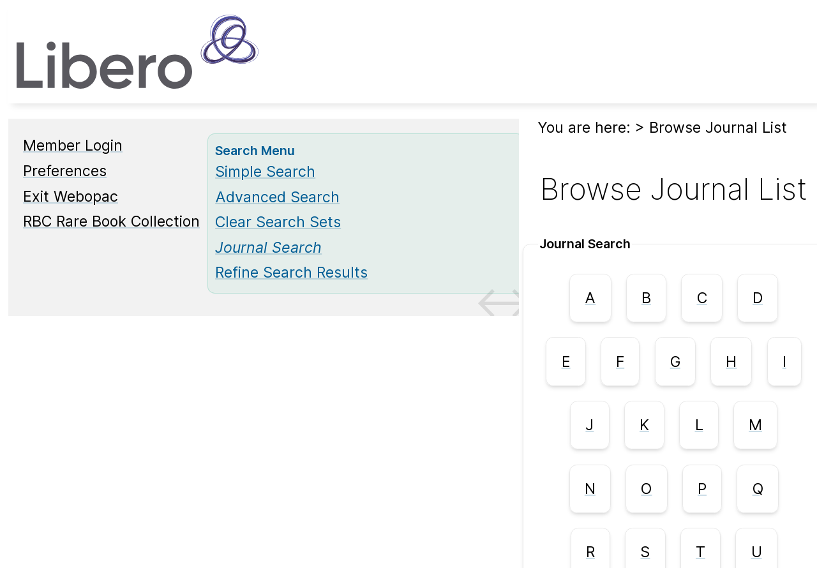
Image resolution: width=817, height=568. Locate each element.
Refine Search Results (291, 272)
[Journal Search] (268, 248)
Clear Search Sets (278, 222)
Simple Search (265, 172)
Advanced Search (277, 197)
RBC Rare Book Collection (111, 221)
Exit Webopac (70, 197)
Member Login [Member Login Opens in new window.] (73, 145)
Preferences (65, 171)
